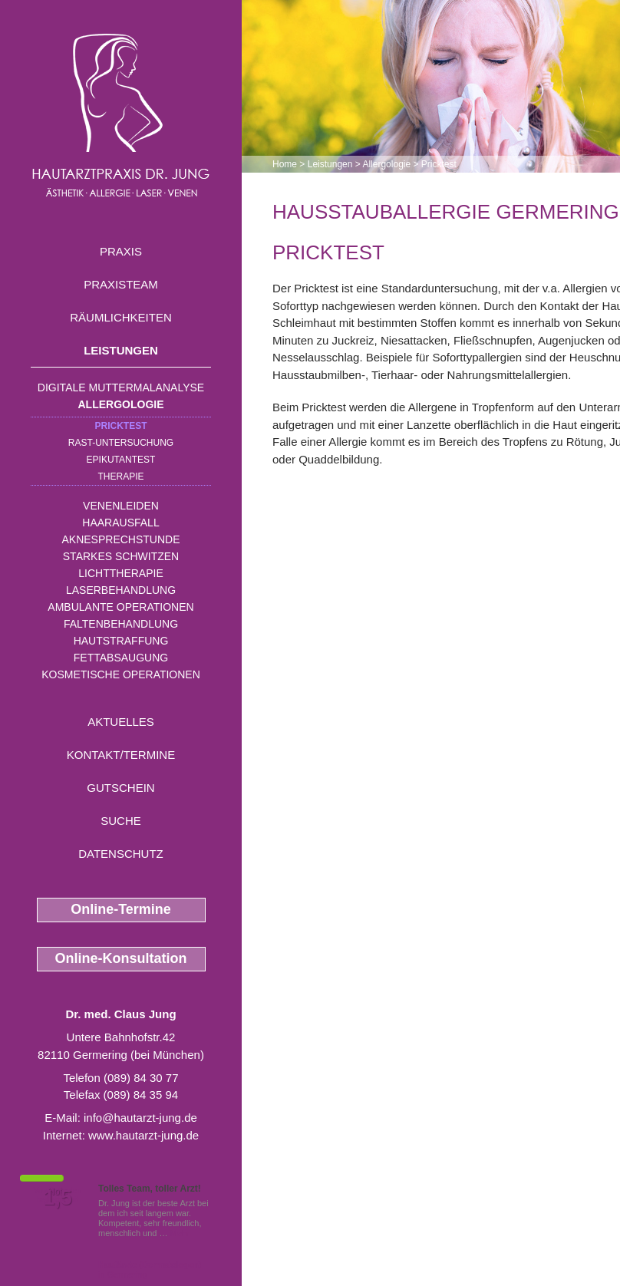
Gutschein (120, 787)
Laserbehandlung (121, 590)
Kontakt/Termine (121, 754)
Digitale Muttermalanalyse (121, 387)
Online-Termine (121, 909)
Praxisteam (121, 284)
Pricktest (120, 425)
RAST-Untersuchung (120, 442)
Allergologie (121, 404)
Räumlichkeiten (121, 317)
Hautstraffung (121, 641)
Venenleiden (121, 506)
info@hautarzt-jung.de (140, 1117)
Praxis (121, 251)
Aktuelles (120, 721)
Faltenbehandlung (121, 624)
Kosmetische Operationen (120, 674)
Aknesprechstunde (120, 539)
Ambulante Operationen (120, 607)
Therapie (120, 476)
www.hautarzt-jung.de (143, 1135)
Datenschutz (120, 853)
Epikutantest (121, 459)
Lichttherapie (120, 573)
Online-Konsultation (121, 958)
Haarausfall (120, 522)
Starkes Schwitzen (121, 556)
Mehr (180, 1233)
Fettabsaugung (121, 657)
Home (284, 164)
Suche (121, 820)
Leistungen (121, 350)
